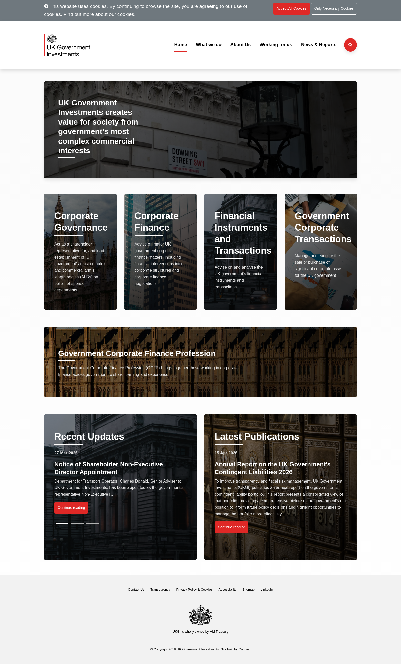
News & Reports (318, 44)
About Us (240, 44)
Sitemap (249, 589)
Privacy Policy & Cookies (194, 589)
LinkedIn (266, 589)
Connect (244, 649)
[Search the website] (350, 45)
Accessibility (228, 589)
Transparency (160, 589)
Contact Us (136, 589)
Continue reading (71, 508)
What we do (209, 44)
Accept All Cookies (291, 8)
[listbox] (120, 487)
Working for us (276, 44)
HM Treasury (219, 632)
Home (180, 44)
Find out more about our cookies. (100, 14)
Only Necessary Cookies (334, 8)
